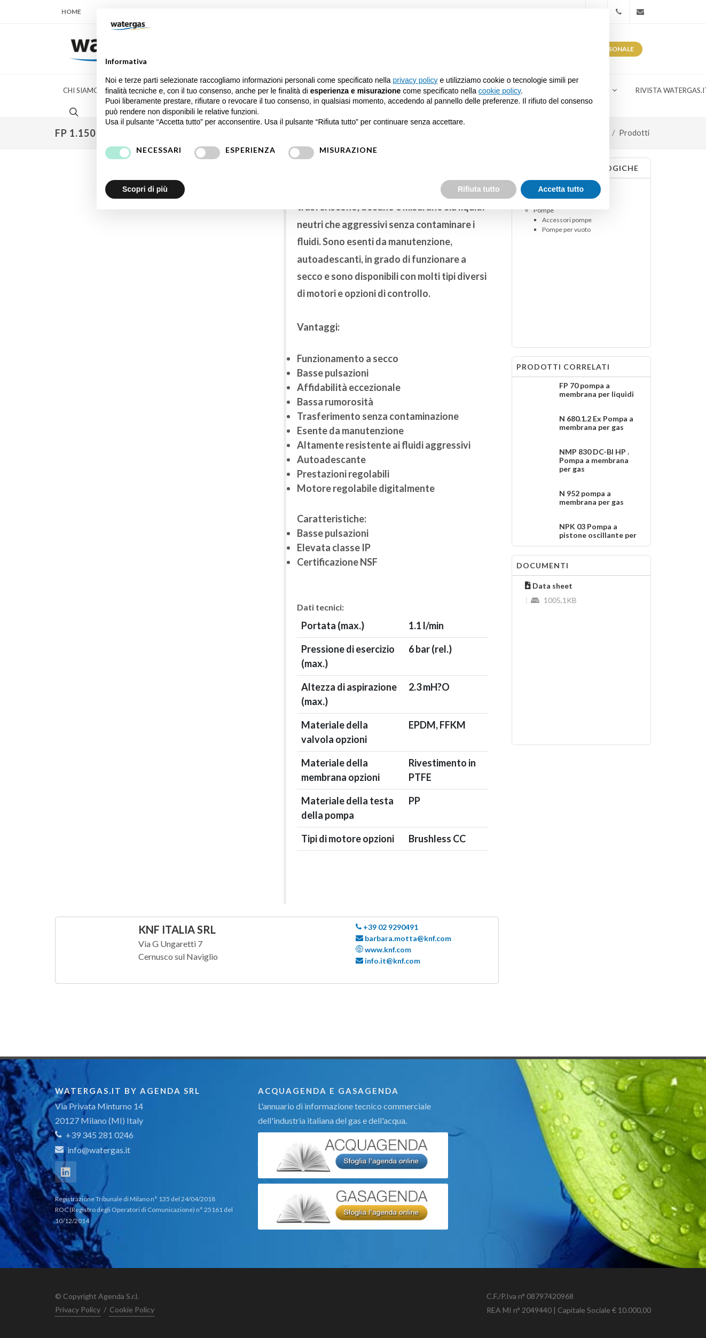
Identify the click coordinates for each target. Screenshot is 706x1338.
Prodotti (634, 132)
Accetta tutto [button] (561, 189)
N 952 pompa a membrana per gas (591, 497)
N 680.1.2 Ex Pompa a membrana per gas (596, 423)
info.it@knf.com (388, 960)
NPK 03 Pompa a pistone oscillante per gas (598, 535)
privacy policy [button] (415, 80)
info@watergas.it (98, 1150)
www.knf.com (383, 949)
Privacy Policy (77, 1309)
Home (71, 11)
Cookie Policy (131, 1309)
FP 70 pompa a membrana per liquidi (596, 389)
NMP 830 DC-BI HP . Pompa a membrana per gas (594, 460)
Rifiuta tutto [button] (479, 189)
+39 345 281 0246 (94, 1135)
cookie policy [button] (499, 91)
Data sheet (548, 585)
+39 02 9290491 (387, 927)
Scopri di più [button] (145, 189)
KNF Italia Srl (177, 929)
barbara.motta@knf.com (403, 938)
